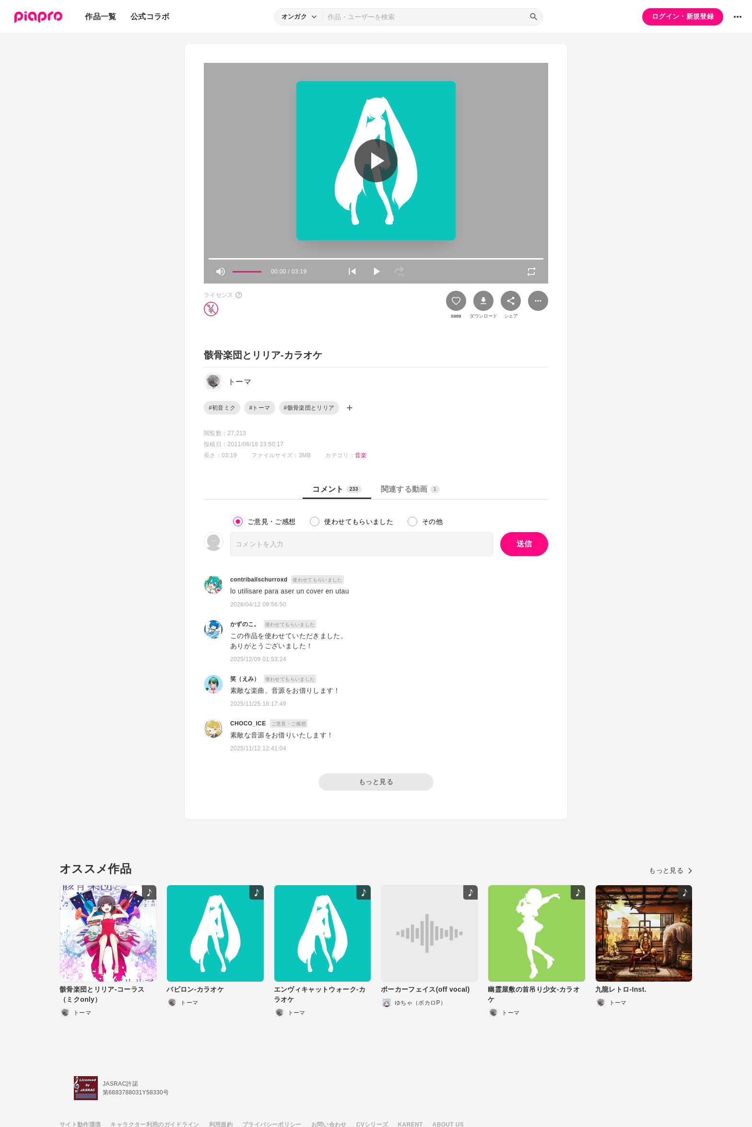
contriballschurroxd (258, 579)
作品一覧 (100, 16)
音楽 (361, 455)
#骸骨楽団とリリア (309, 407)
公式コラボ (150, 16)
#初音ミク (222, 407)
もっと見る (376, 781)
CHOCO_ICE (248, 723)
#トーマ (259, 407)
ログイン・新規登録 (683, 16)
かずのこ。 (245, 624)
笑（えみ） (245, 679)
